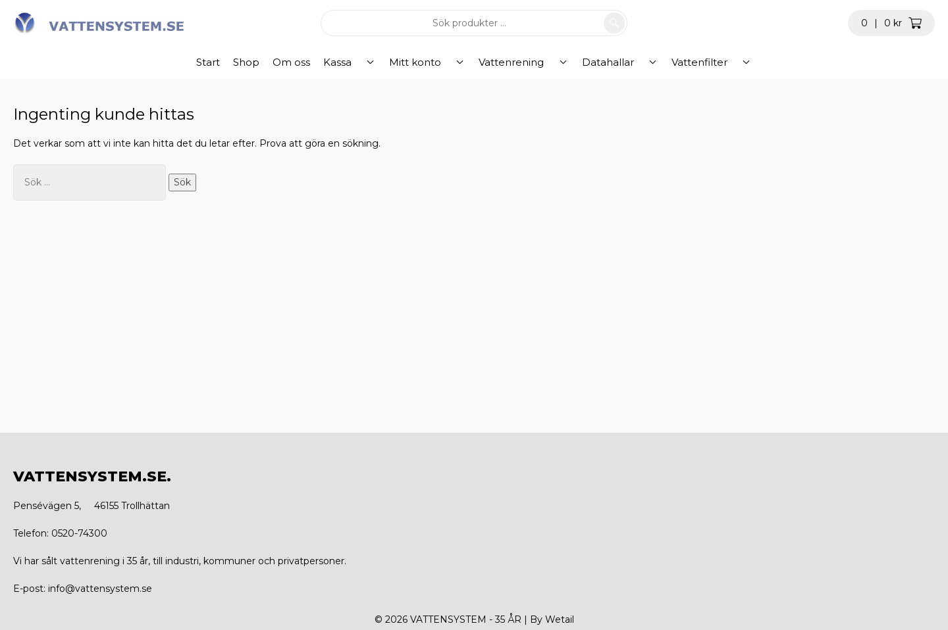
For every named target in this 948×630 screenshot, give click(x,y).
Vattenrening (519, 62)
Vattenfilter (678, 62)
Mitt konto (437, 62)
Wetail (559, 619)
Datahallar (601, 62)
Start (245, 62)
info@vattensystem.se (100, 588)
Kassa (374, 62)
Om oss (328, 62)
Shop (283, 62)
